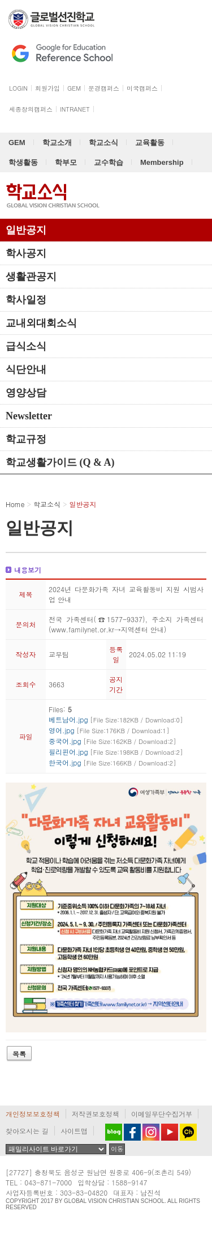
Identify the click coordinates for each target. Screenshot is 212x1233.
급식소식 (26, 346)
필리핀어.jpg (116, 751)
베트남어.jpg (116, 719)
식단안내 (26, 369)
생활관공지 (31, 276)
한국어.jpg (112, 762)
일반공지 (26, 230)
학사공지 (26, 253)
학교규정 (26, 439)
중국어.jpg (112, 741)
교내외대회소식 (41, 323)
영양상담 (26, 392)
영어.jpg (109, 730)
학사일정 (26, 299)
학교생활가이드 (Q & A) (60, 462)
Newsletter (29, 416)
